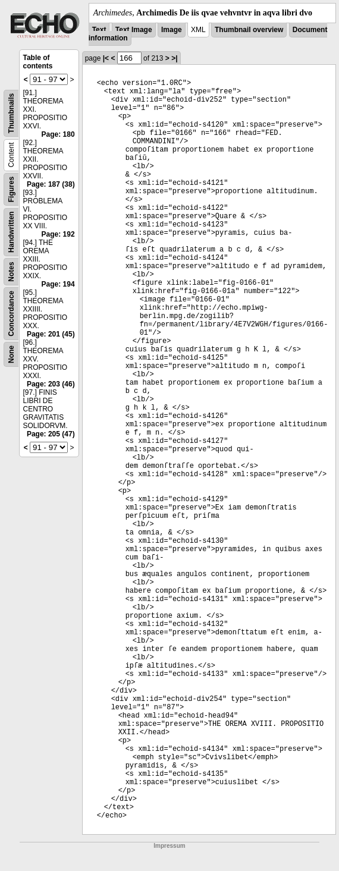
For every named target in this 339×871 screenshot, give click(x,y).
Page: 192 (58, 234)
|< (106, 58)
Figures (11, 189)
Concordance (11, 314)
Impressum (169, 845)
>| (174, 58)
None (11, 354)
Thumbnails (11, 113)
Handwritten (11, 232)
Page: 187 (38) (51, 184)
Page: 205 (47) (51, 434)
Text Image (133, 30)
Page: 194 (58, 284)
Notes (11, 271)
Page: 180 (58, 134)
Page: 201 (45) (51, 334)
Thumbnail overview (249, 30)
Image (171, 30)
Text (99, 30)
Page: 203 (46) (51, 384)
